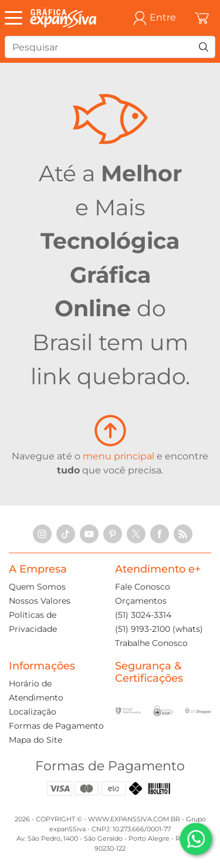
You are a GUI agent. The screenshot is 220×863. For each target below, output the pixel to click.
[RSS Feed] (183, 533)
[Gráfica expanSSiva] (63, 18)
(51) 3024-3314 (143, 615)
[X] (136, 533)
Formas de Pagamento (56, 725)
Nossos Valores (39, 600)
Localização (32, 711)
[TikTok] (65, 533)
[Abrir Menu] (16, 18)
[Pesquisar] (203, 47)
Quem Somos (37, 586)
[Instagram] (42, 533)
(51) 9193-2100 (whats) (159, 629)
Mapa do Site (35, 740)
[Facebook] (159, 533)
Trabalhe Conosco (151, 643)
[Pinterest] (112, 533)
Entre (154, 18)
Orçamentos (141, 600)
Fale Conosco (142, 586)
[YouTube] (89, 533)
